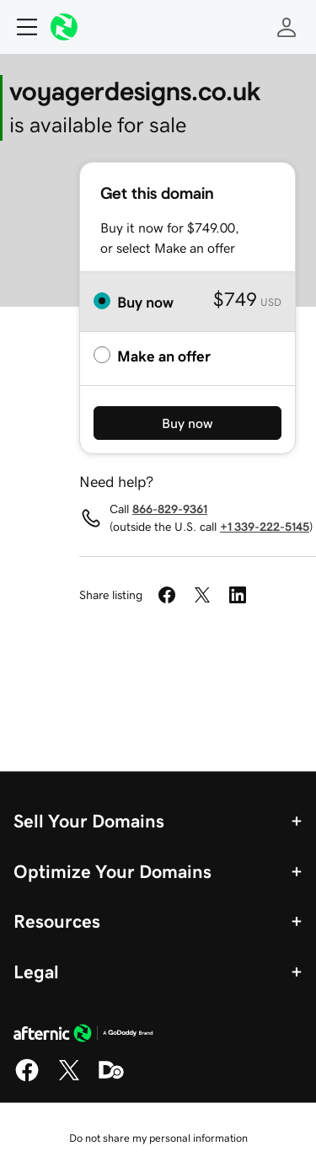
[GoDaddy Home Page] (83, 1035)
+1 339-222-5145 (264, 527)
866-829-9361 (169, 509)
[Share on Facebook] (167, 595)
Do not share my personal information (158, 1138)
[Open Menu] (20, 27)
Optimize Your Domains (112, 871)
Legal (36, 971)
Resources (56, 921)
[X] (69, 1078)
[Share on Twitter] (202, 595)
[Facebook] (26, 1078)
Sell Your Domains (88, 820)
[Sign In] (286, 27)
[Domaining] (111, 1078)
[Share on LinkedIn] (237, 595)
